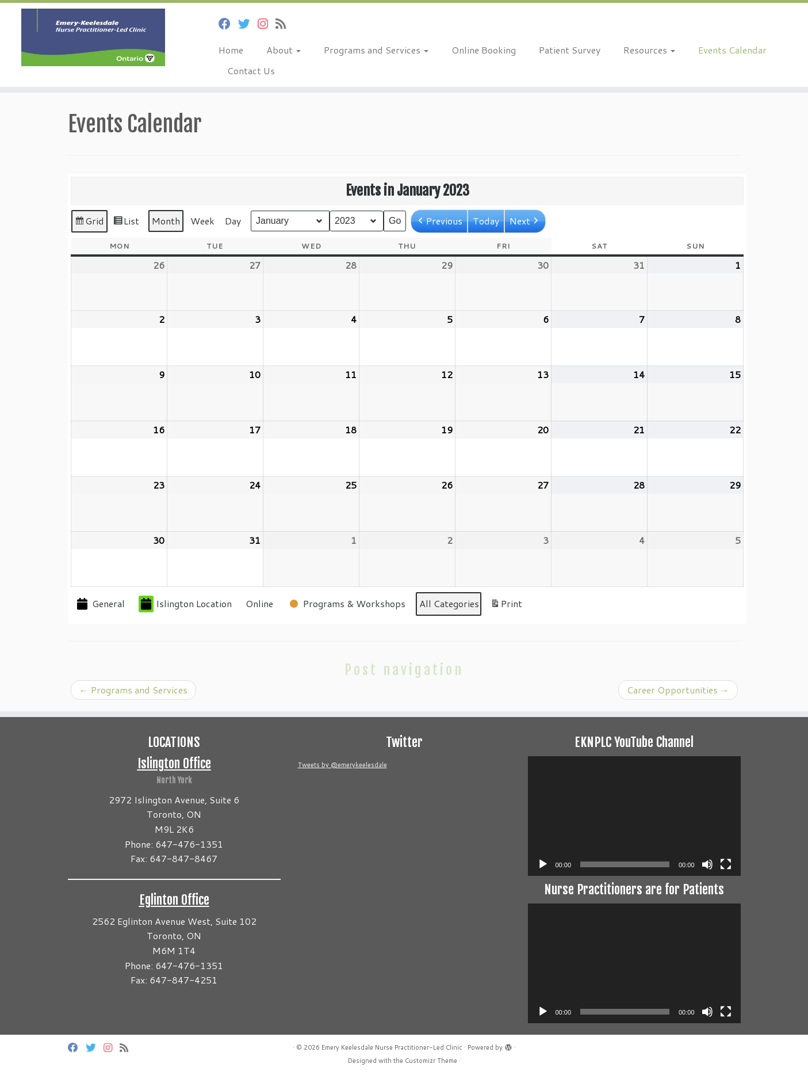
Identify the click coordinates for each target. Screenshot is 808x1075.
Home (231, 49)
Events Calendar (732, 49)
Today (486, 221)
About (283, 49)
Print (506, 606)
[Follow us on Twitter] (248, 23)
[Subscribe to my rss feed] (284, 23)
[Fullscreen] (726, 864)
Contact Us (251, 70)
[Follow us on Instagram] (266, 23)
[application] (634, 816)
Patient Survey (569, 49)
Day (233, 221)
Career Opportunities (678, 689)
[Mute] (707, 864)
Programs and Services (376, 49)
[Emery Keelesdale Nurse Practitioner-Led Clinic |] (93, 37)
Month (166, 221)
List (126, 223)
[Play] (543, 864)
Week (202, 221)
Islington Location (185, 604)
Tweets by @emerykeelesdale (342, 764)
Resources (649, 49)
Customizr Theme (431, 1060)
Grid (89, 223)
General (100, 604)
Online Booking (483, 49)
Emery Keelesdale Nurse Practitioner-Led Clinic (391, 1047)
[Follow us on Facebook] (228, 23)
